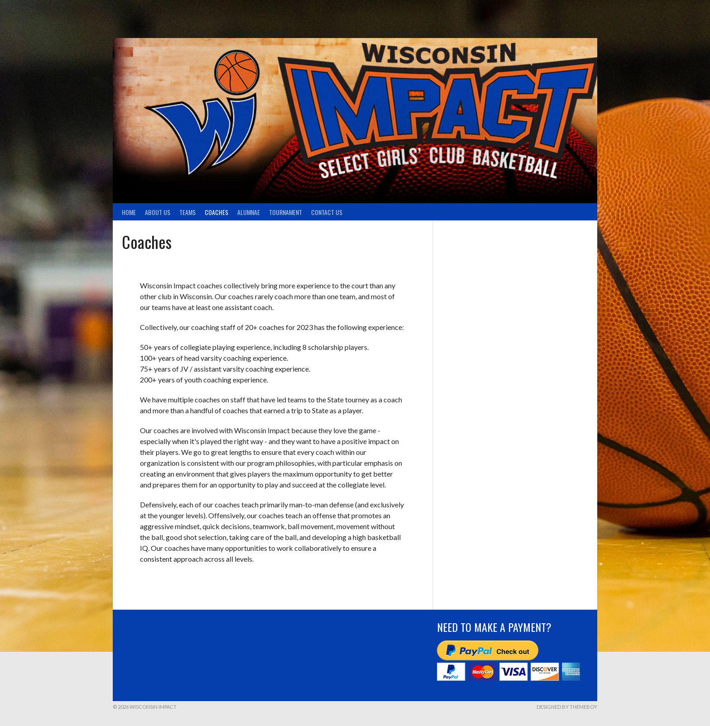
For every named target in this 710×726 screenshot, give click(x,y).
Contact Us (326, 212)
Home (129, 212)
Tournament (285, 212)
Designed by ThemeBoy (567, 707)
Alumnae (248, 212)
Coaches (216, 212)
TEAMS (187, 212)
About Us (157, 212)
